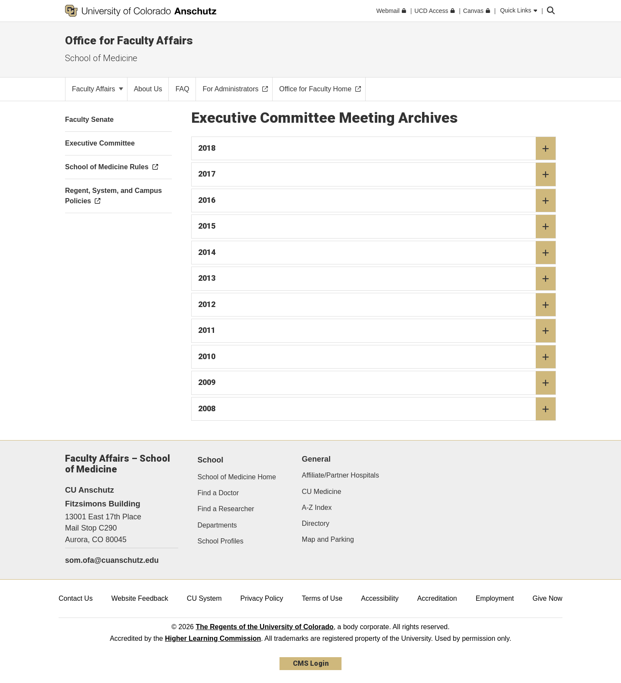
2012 (377, 305)
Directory (315, 523)
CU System (204, 598)
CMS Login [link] (311, 663)
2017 (377, 174)
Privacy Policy (261, 598)
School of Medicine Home (237, 477)
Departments (217, 525)
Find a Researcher (226, 508)
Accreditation (437, 598)
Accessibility (379, 598)
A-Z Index (317, 507)
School (211, 460)
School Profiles (221, 541)
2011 (377, 330)
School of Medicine (101, 58)
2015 (377, 226)
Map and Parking (328, 539)
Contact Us (76, 598)
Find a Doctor (218, 493)
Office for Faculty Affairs (129, 40)
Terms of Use (322, 598)
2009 (377, 382)
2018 (377, 148)
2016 (377, 200)
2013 (377, 278)
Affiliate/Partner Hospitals (340, 475)
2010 (377, 357)
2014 (377, 252)
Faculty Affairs (97, 89)
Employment (494, 598)
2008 (377, 409)
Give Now (547, 598)
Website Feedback (139, 598)
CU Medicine (322, 491)
